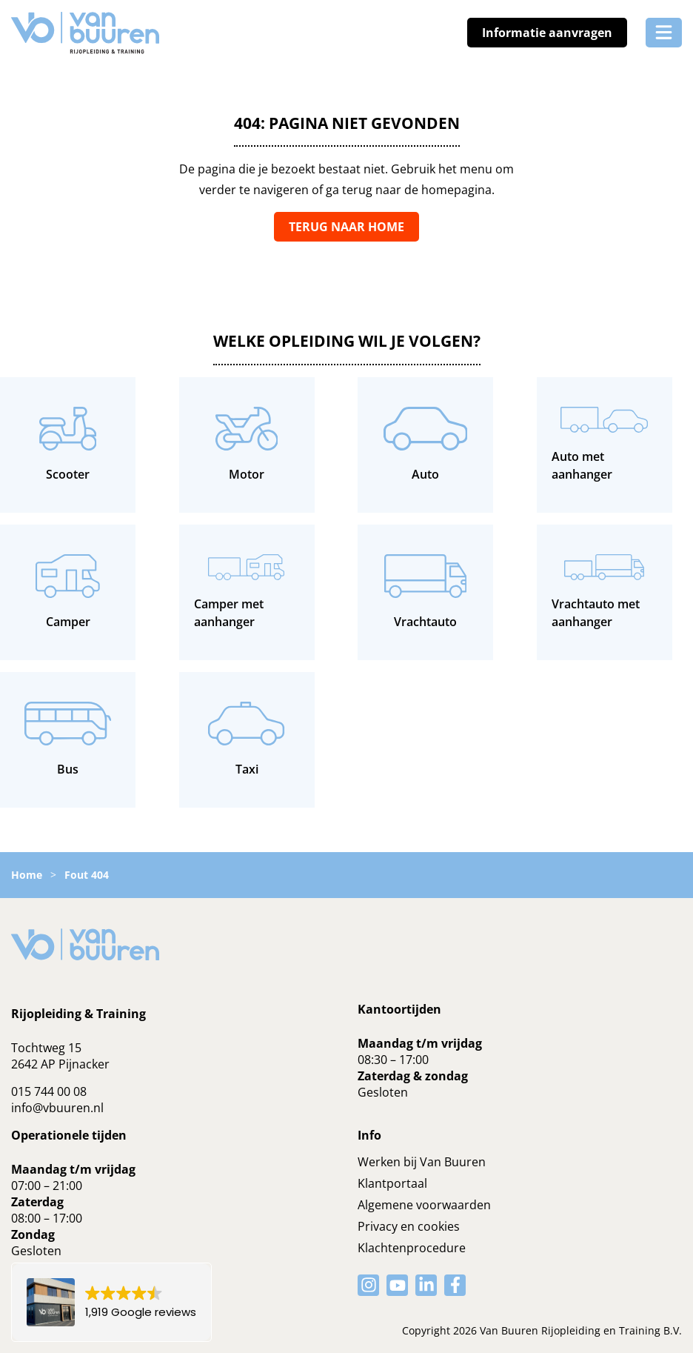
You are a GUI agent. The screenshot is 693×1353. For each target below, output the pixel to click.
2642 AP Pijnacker (60, 1064)
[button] (111, 1302)
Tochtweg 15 (46, 1048)
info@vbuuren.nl (57, 1108)
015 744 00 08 (49, 1091)
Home (26, 875)
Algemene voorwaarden (424, 1205)
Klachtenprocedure (412, 1248)
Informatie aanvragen (547, 32)
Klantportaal (392, 1183)
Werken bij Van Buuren (422, 1162)
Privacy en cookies (409, 1226)
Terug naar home (346, 227)
